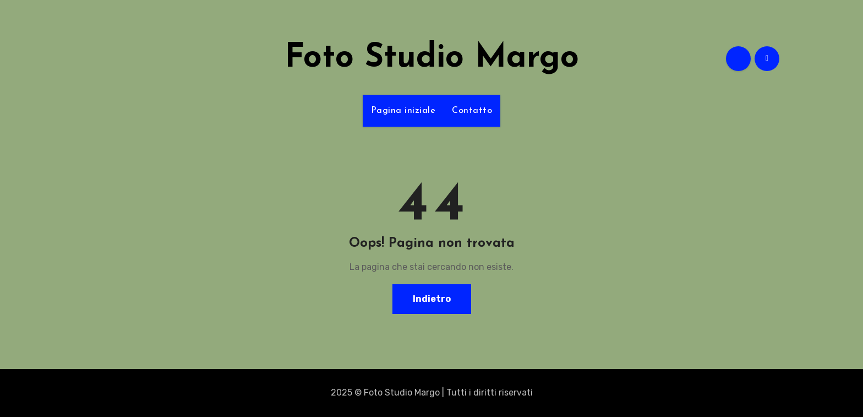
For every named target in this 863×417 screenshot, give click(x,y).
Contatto (472, 110)
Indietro (432, 299)
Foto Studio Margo (432, 58)
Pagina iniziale (403, 110)
